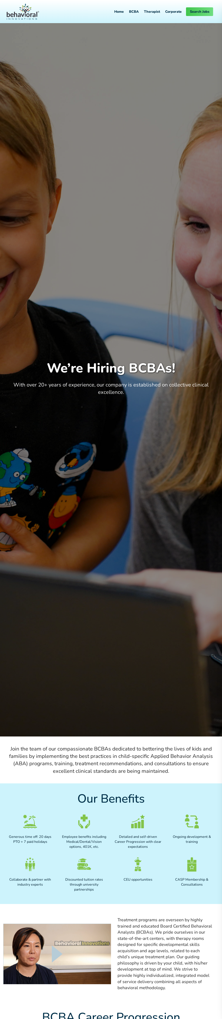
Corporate (173, 11)
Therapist (152, 11)
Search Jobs (199, 11)
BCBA (134, 11)
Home (119, 11)
